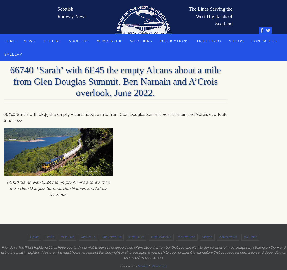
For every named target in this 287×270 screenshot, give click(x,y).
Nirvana (142, 266)
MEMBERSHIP (111, 237)
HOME (34, 237)
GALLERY (250, 237)
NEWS (50, 237)
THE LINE (67, 237)
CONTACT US (228, 237)
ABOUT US (88, 237)
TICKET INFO (186, 237)
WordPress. (159, 266)
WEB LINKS (136, 237)
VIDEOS (207, 237)
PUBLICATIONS (161, 237)
